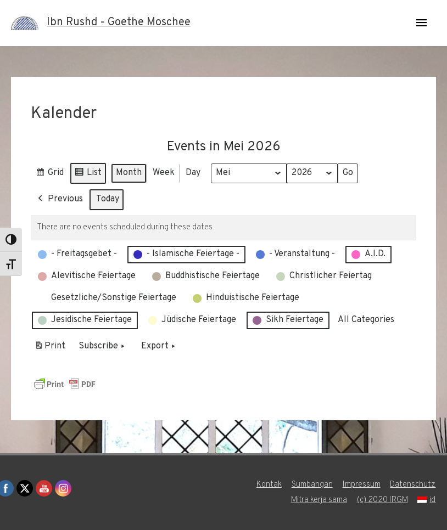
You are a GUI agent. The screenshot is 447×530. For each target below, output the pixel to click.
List (88, 174)
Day (193, 172)
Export (159, 346)
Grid (49, 174)
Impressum (362, 485)
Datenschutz (413, 485)
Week (164, 172)
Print (49, 348)
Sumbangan (312, 485)
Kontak (269, 485)
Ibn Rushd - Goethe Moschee (119, 23)
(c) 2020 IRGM (382, 500)
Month (129, 172)
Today (107, 198)
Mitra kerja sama (318, 500)
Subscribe (103, 346)
